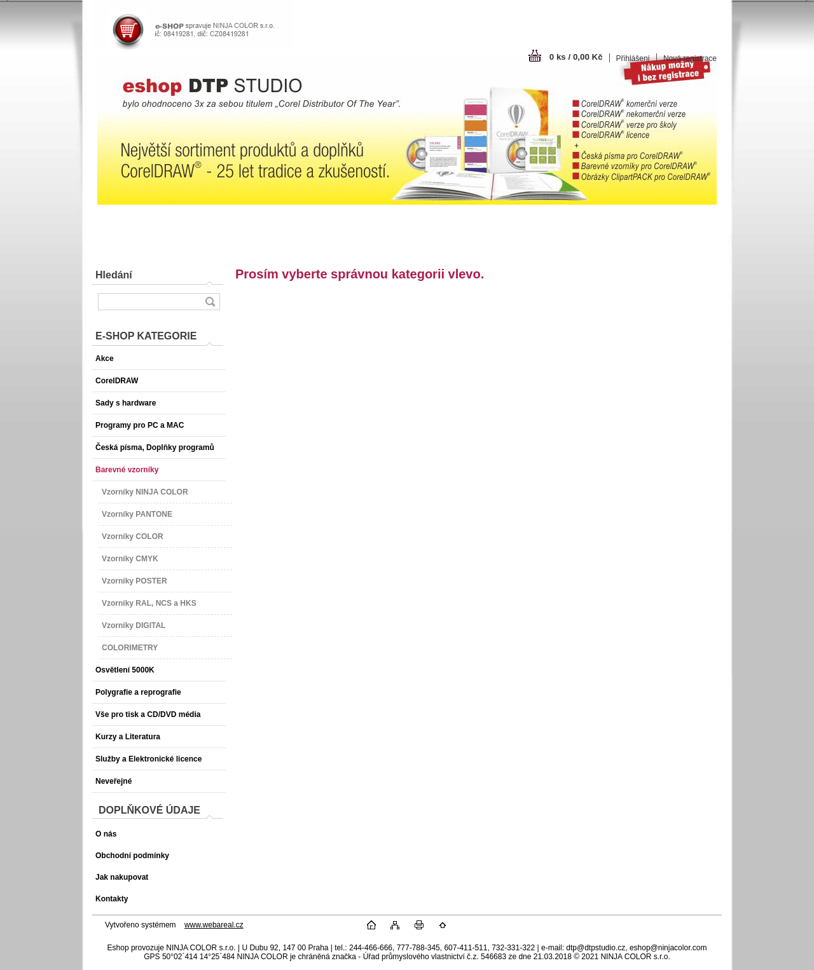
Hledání (113, 275)
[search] (210, 302)
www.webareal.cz (214, 924)
